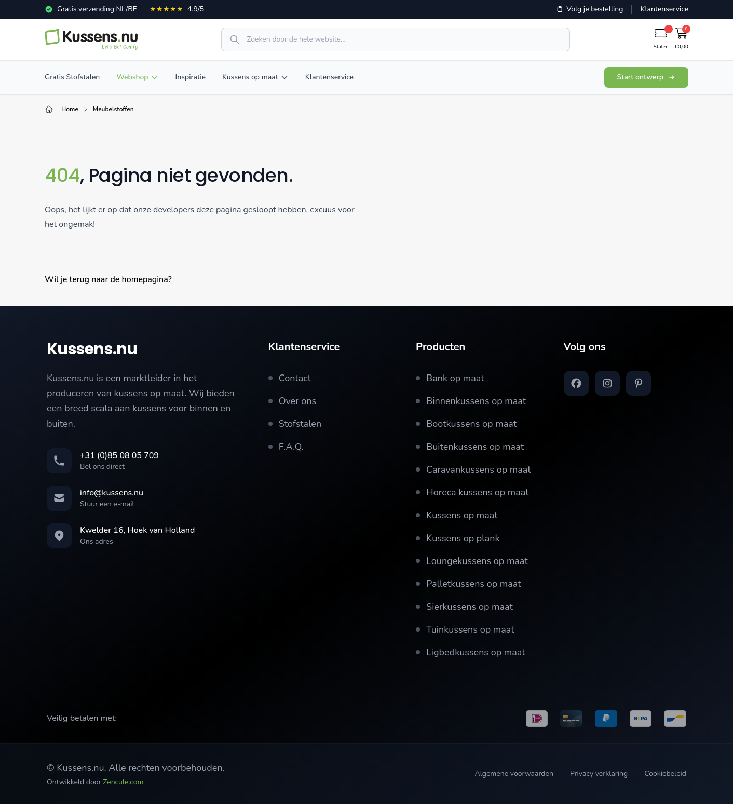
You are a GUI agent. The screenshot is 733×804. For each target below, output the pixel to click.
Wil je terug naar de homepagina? (108, 279)
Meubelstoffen (113, 109)
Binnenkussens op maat (471, 401)
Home (69, 109)
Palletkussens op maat (468, 584)
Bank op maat (450, 378)
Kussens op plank (457, 538)
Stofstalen (295, 424)
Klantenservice (664, 9)
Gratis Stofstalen (72, 77)
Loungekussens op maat (472, 561)
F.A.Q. (286, 446)
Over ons (292, 401)
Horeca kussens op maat (472, 492)
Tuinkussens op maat (465, 629)
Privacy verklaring (599, 774)
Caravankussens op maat (473, 469)
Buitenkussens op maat (470, 446)
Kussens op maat (255, 77)
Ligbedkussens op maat (470, 652)
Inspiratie (190, 77)
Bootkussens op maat (466, 424)
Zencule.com (123, 782)
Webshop (137, 77)
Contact (289, 378)
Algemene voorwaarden (513, 774)
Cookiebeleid (665, 774)
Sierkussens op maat (464, 606)
